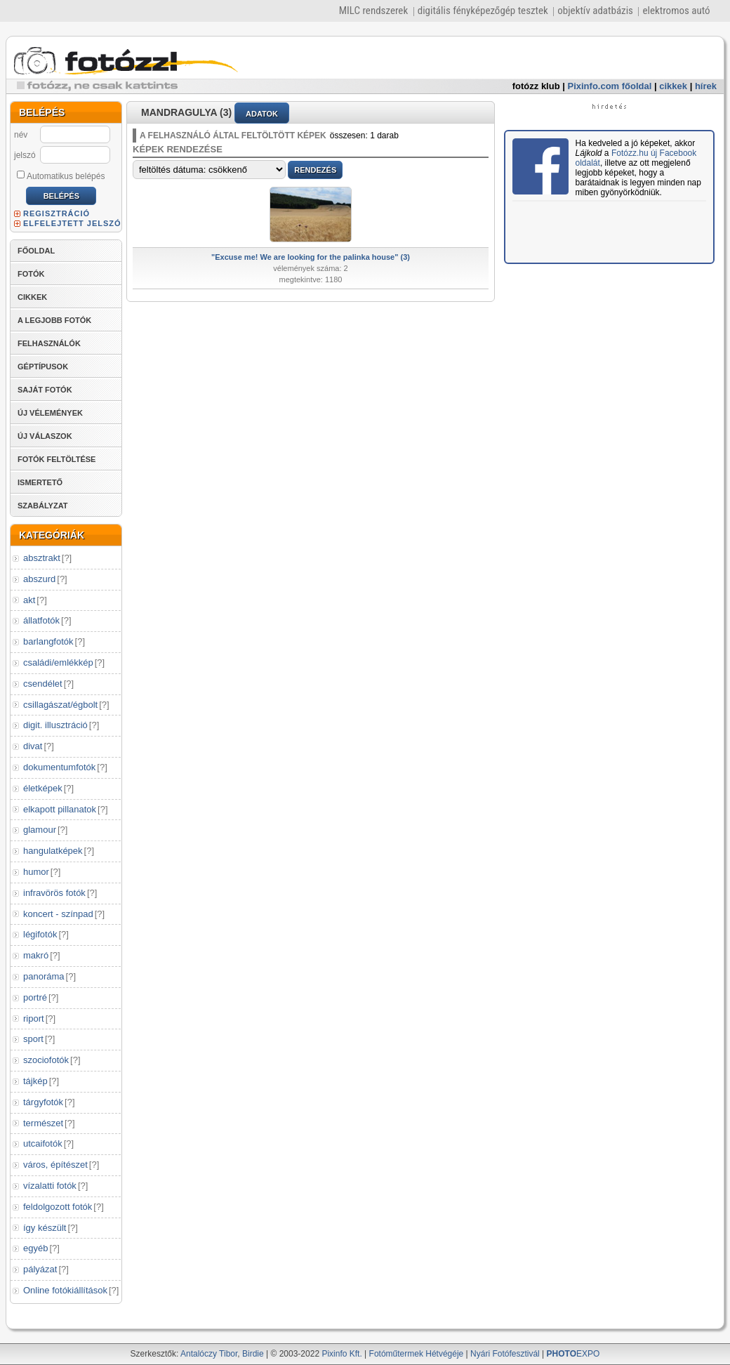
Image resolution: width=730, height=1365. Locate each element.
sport (33, 1039)
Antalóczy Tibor (208, 1354)
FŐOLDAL (36, 250)
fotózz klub (536, 86)
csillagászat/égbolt (60, 704)
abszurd (39, 579)
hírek (706, 86)
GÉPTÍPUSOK (43, 366)
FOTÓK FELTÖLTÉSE (56, 459)
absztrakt (41, 558)
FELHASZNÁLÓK (49, 343)
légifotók (40, 934)
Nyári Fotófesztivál (505, 1354)
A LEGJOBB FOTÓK (54, 320)
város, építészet (55, 1164)
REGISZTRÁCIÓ (56, 213)
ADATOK (262, 114)
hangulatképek (53, 850)
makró (35, 955)
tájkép (35, 1081)
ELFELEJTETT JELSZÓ (72, 223)
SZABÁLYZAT (43, 505)
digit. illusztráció (55, 725)
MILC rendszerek (373, 10)
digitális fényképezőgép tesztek (483, 10)
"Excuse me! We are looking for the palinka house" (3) (310, 257)
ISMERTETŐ (40, 482)
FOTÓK (31, 274)
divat (32, 746)
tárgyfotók (43, 1102)
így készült (44, 1227)
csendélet (42, 683)
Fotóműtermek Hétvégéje (416, 1354)
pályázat (40, 1269)
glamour (39, 829)
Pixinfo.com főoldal (610, 86)
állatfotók (41, 620)
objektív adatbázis (595, 10)
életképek (42, 788)
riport (33, 1018)
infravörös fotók (54, 893)
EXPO (573, 1354)
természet (43, 1123)
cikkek (673, 86)
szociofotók (46, 1060)
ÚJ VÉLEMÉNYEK (50, 413)
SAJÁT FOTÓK (45, 389)
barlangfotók (48, 641)
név (20, 135)
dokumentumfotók (59, 767)
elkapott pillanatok (59, 809)
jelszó (25, 155)
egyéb (35, 1248)
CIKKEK (32, 297)
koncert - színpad (58, 914)
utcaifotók (42, 1143)
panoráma (44, 976)
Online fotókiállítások (65, 1290)
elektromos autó (676, 10)
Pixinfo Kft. (341, 1354)
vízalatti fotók (50, 1185)
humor (36, 871)
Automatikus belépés (61, 175)
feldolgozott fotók (57, 1206)
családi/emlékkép (58, 662)
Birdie (253, 1354)
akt (29, 600)
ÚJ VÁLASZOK (45, 436)
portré (35, 997)
